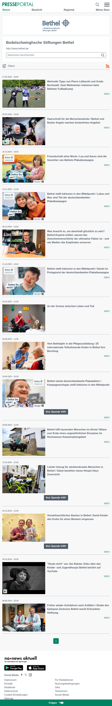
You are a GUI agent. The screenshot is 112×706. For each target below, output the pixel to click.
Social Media (62, 694)
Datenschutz (11, 691)
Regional (69, 10)
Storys (6, 10)
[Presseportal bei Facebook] (21, 675)
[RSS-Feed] (108, 66)
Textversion (61, 691)
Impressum (10, 680)
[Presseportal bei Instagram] (29, 674)
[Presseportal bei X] (25, 675)
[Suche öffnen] (97, 4)
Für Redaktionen (64, 680)
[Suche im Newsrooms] (56, 55)
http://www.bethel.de (17, 48)
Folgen (56, 703)
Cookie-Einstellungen (16, 694)
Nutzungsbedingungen (67, 683)
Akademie (9, 687)
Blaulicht (37, 10)
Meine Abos (103, 10)
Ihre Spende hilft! (56, 411)
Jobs (57, 687)
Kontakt (8, 683)
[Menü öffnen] (107, 4)
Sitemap (8, 698)
